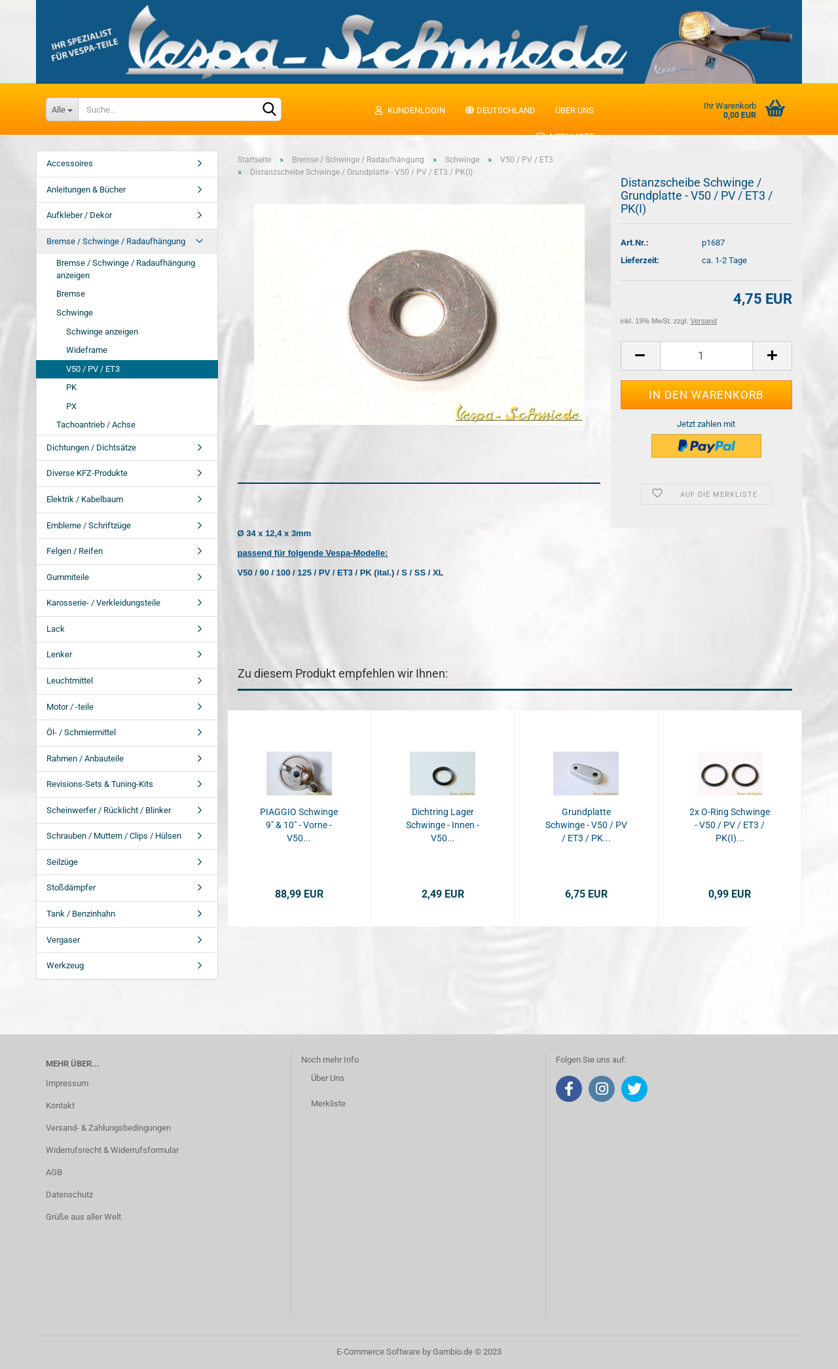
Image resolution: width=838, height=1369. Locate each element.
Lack (55, 629)
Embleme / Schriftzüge (88, 525)
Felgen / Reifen (74, 551)
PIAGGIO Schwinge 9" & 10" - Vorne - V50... (299, 825)
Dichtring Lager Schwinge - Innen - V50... (442, 825)
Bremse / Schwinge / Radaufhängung (115, 241)
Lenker (59, 654)
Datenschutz (69, 1194)
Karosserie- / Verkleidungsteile (103, 603)
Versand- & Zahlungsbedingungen (108, 1128)
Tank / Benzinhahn (80, 914)
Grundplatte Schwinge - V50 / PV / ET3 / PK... (586, 825)
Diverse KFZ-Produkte (87, 473)
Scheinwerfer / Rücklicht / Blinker (108, 810)
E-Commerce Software (378, 1352)
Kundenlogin (409, 110)
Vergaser (63, 940)
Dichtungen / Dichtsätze (91, 447)
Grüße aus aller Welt (83, 1217)
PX (71, 406)
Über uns (574, 110)
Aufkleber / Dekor (79, 215)
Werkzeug (65, 965)
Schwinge (74, 313)
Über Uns (327, 1078)
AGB (54, 1172)
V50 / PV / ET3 (93, 369)
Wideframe (86, 350)
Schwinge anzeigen (102, 332)
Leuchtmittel (69, 680)
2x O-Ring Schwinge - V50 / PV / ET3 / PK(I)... (729, 825)
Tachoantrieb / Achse (96, 424)
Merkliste (565, 136)
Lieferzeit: (640, 260)
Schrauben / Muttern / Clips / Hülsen (113, 836)
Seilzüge (62, 862)
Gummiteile (67, 577)
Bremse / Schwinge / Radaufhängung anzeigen (125, 269)
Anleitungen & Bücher (86, 189)
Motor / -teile (70, 707)
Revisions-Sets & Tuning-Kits (99, 784)
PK (71, 387)
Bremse (70, 294)
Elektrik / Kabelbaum (84, 499)
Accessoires (69, 163)
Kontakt (60, 1105)
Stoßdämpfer (71, 887)
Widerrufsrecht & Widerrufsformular (112, 1150)
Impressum (67, 1083)
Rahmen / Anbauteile (85, 758)
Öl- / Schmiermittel (81, 732)
